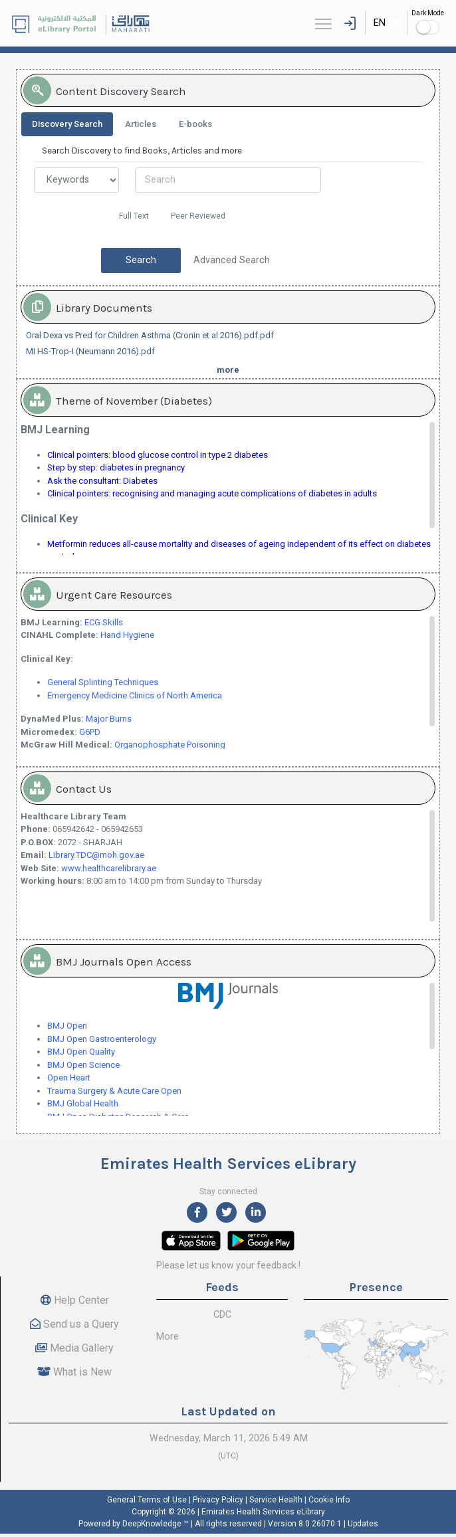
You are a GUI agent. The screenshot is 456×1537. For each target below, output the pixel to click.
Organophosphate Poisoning (169, 745)
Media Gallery (74, 1348)
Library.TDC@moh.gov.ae (96, 855)
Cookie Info (329, 1499)
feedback (276, 1265)
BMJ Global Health (82, 1103)
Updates (363, 1523)
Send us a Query (74, 1324)
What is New (74, 1372)
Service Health (275, 1499)
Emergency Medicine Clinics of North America (134, 695)
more (228, 370)
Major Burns (109, 719)
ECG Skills (103, 622)
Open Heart (69, 1077)
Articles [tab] (140, 124)
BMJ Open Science (83, 1065)
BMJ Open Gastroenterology (101, 1039)
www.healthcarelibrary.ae (108, 868)
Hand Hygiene (127, 635)
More (167, 1336)
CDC (222, 1314)
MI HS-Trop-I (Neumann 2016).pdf (90, 351)
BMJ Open (67, 1026)
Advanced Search (231, 260)
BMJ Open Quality (81, 1052)
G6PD (89, 732)
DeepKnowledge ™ (155, 1523)
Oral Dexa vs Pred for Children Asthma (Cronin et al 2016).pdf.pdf (150, 335)
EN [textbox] (380, 23)
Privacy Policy (218, 1499)
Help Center (75, 1300)
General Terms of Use (147, 1499)
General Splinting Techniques (102, 682)
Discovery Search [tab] (67, 124)
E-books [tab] (195, 124)
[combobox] (386, 22)
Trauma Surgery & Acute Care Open (114, 1091)
